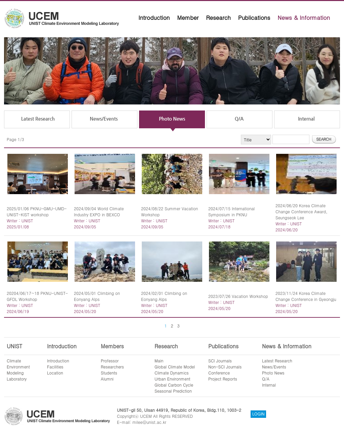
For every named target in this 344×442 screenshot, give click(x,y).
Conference (219, 372)
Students (109, 372)
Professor (110, 360)
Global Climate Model (175, 366)
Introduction (154, 17)
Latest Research (277, 360)
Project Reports (222, 379)
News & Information (303, 17)
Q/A (265, 379)
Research (218, 17)
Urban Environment (172, 379)
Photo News (273, 372)
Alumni (107, 379)
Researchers (112, 366)
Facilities (55, 366)
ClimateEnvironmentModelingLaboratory (18, 370)
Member (188, 17)
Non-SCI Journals (225, 366)
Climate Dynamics (172, 372)
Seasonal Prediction (173, 391)
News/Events (274, 366)
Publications (254, 17)
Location (55, 372)
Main (159, 360)
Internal (269, 385)
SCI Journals (220, 360)
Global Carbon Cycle (174, 385)
